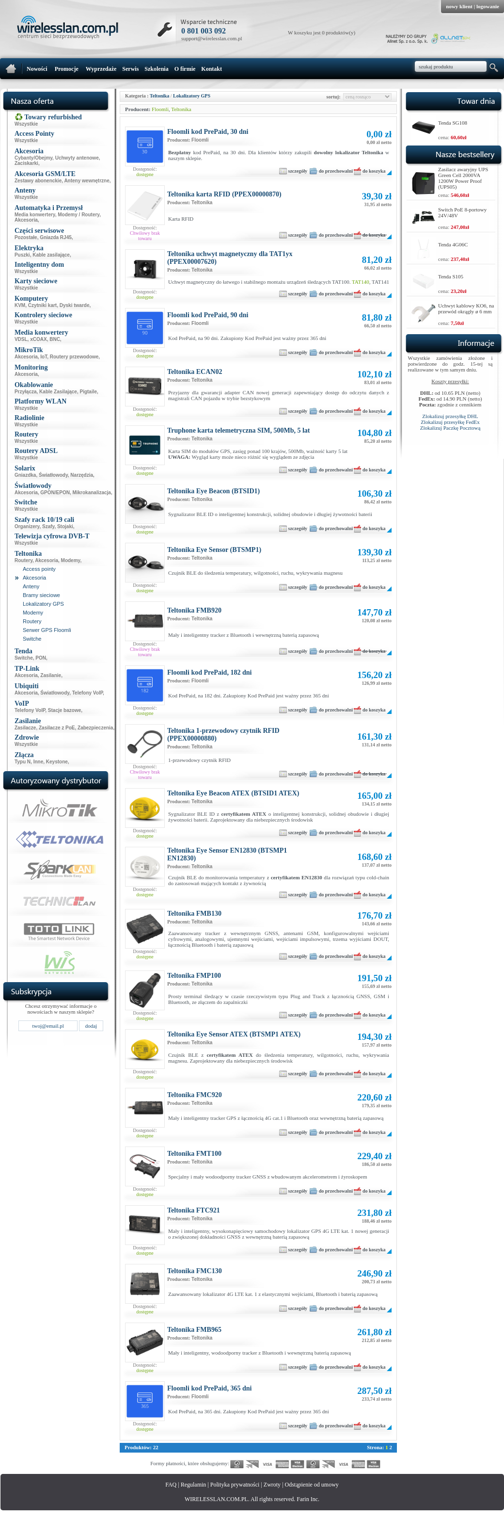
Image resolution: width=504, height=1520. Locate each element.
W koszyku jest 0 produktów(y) (321, 32)
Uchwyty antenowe (77, 158)
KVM (20, 305)
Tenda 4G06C (453, 244)
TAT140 (360, 282)
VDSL (21, 339)
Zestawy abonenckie (38, 180)
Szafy (48, 526)
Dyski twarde (75, 305)
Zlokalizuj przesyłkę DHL (450, 416)
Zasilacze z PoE (57, 727)
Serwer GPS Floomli (47, 630)
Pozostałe (26, 237)
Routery (23, 560)
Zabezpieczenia (95, 727)
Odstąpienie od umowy (312, 1484)
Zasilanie (50, 675)
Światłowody (53, 475)
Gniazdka (25, 475)
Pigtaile (88, 391)
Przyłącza (26, 391)
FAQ (170, 1484)
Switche (32, 639)
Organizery (27, 526)
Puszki (22, 255)
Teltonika (159, 95)
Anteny (31, 586)
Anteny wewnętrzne (86, 180)
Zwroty (272, 1484)
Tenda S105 (450, 276)
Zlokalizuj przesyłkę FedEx (450, 422)
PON (40, 658)
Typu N (23, 761)
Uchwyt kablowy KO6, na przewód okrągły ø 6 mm (466, 308)
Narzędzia (81, 475)
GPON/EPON (55, 492)
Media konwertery (35, 214)
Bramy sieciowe (41, 595)
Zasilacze (25, 727)
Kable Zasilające (58, 391)
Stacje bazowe (64, 710)
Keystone (57, 761)
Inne (38, 761)
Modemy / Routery (78, 214)
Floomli (160, 109)
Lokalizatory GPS (43, 604)
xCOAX (38, 339)
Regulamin (193, 1484)
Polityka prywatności (235, 1484)
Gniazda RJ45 (56, 237)
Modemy (70, 560)
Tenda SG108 (452, 123)
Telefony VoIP (87, 692)
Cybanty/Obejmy (33, 158)
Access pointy (39, 569)
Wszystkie (26, 124)
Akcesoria (26, 220)
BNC (54, 339)
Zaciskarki (26, 163)
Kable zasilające (51, 255)
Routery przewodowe (74, 356)
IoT (43, 356)
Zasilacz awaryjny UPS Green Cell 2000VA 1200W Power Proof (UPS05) (463, 178)
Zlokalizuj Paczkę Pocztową (450, 428)
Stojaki (65, 526)
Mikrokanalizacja (91, 492)
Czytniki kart (42, 305)
